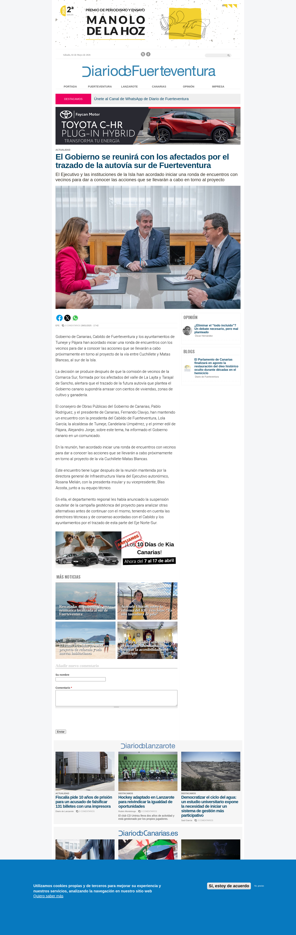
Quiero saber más (48, 896)
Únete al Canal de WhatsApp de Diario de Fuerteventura (141, 99)
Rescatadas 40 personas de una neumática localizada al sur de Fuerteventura (84, 610)
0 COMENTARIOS (72, 326)
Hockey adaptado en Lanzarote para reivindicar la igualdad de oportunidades (146, 802)
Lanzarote (129, 86)
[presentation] (84, 719)
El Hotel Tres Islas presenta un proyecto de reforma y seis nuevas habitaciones (84, 649)
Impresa (218, 86)
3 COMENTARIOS (205, 820)
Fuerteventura (100, 86)
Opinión (188, 86)
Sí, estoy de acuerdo (229, 886)
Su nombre (62, 674)
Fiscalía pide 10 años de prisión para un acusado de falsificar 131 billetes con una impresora (83, 802)
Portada (70, 86)
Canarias (159, 86)
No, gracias (259, 886)
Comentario (63, 687)
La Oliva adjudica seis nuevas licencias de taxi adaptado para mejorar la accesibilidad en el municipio (146, 647)
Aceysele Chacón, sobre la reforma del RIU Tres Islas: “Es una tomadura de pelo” (146, 610)
